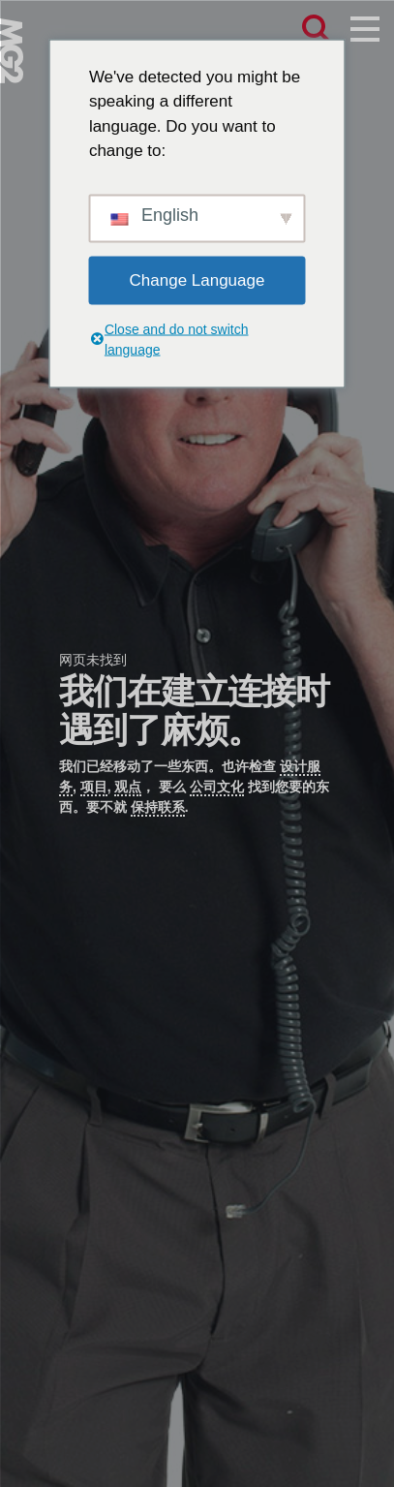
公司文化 (217, 786)
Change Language (197, 279)
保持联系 (158, 807)
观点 (127, 786)
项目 (93, 786)
